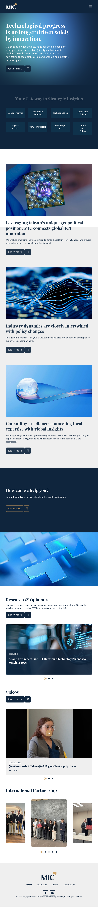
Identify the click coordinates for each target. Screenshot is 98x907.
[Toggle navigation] (90, 7)
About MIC (42, 885)
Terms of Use (69, 885)
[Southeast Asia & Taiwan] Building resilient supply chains (42, 779)
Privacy (55, 885)
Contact (28, 885)
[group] (49, 836)
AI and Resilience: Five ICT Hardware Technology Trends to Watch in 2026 (47, 673)
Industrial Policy (83, 113)
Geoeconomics (15, 113)
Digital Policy (15, 127)
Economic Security (38, 113)
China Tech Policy (83, 128)
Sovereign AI (60, 127)
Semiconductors (37, 127)
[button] (45, 691)
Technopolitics (60, 113)
